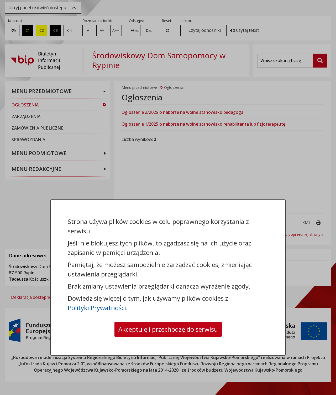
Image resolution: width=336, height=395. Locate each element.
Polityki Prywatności (97, 307)
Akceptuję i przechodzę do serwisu (168, 329)
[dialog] (168, 197)
